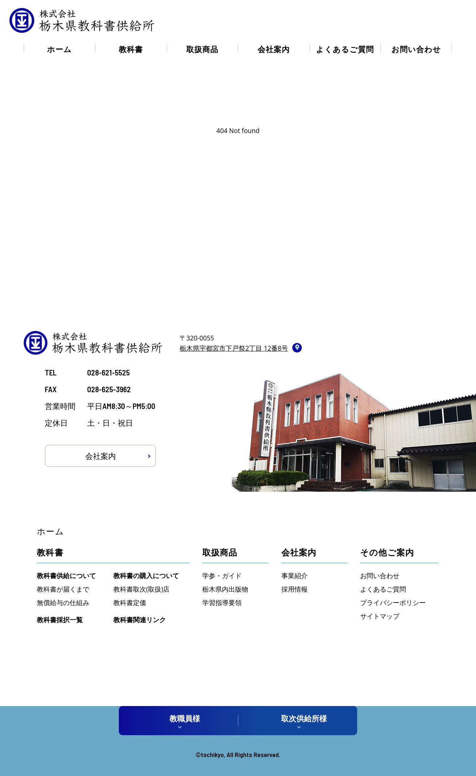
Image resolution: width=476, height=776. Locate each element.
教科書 (131, 49)
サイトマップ (379, 616)
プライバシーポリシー (393, 602)
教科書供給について (66, 575)
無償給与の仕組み (63, 602)
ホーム (59, 49)
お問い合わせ (416, 49)
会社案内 (274, 49)
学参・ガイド (222, 575)
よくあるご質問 (345, 49)
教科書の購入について (146, 575)
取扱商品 (202, 49)
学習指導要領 (222, 602)
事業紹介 (294, 575)
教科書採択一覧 (60, 619)
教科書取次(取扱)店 (141, 589)
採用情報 (294, 589)
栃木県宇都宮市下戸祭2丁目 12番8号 (234, 348)
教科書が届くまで (63, 589)
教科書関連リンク (139, 619)
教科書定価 (129, 602)
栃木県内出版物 (225, 589)
